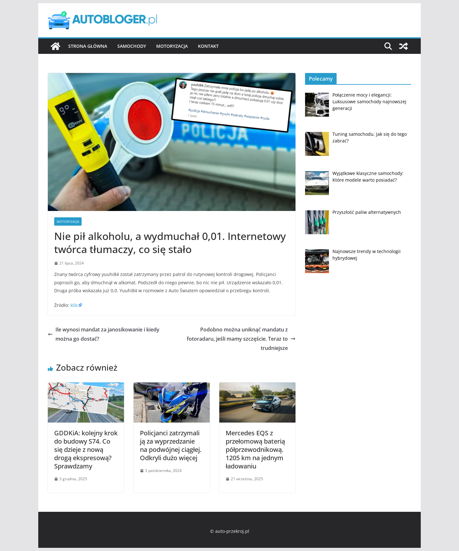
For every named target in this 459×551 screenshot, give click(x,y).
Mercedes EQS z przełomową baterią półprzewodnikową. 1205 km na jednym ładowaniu (255, 449)
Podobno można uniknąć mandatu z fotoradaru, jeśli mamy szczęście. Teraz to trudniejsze (241, 339)
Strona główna (87, 46)
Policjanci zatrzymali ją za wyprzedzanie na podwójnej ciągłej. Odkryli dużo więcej (170, 445)
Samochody (131, 46)
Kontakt (208, 46)
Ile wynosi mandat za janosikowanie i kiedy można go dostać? (103, 334)
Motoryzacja (172, 46)
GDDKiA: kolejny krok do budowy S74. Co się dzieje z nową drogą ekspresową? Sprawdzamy (86, 449)
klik (73, 305)
